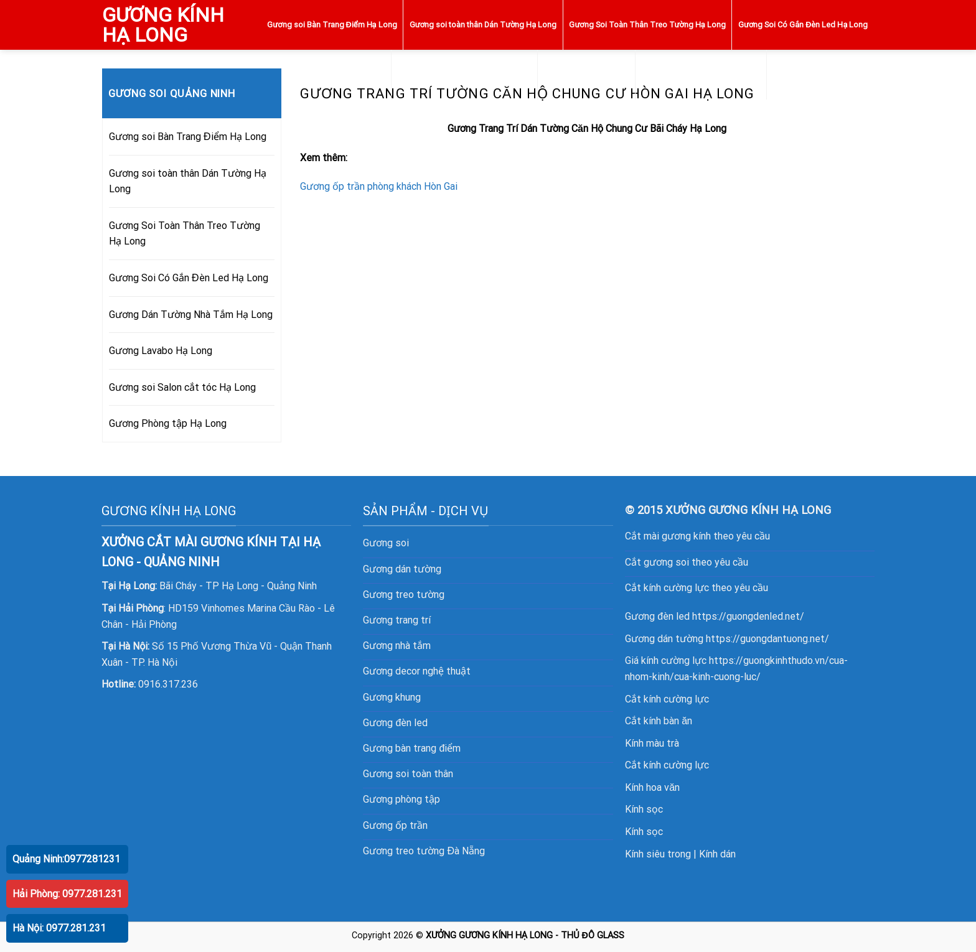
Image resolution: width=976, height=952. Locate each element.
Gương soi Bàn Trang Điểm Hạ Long (331, 24)
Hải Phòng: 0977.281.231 (67, 894)
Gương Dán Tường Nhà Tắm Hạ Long (464, 74)
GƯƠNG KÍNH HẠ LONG (163, 25)
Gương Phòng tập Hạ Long (820, 74)
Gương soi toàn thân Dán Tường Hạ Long (483, 24)
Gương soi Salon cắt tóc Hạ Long (701, 74)
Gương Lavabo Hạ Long (586, 74)
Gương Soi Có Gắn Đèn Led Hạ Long (803, 24)
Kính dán (717, 854)
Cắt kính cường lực (667, 699)
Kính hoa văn (652, 787)
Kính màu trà (652, 743)
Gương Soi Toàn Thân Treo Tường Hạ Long (647, 24)
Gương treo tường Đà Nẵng (424, 851)
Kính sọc (644, 809)
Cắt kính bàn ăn (658, 721)
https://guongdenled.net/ (748, 616)
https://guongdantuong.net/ (767, 639)
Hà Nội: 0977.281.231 (59, 928)
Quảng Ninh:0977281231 (66, 859)
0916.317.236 (168, 684)
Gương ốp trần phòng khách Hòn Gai (379, 186)
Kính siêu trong (658, 854)
